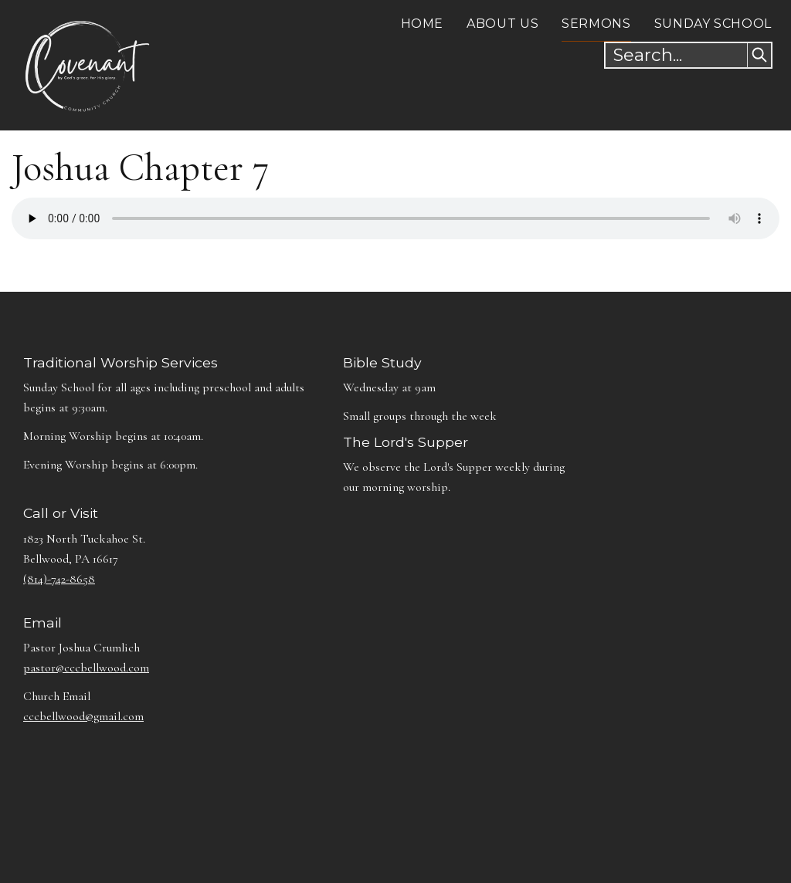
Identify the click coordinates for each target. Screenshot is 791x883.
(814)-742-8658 (59, 579)
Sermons (596, 23)
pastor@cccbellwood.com (86, 667)
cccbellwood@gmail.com (83, 716)
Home (422, 23)
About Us (502, 23)
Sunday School (713, 23)
